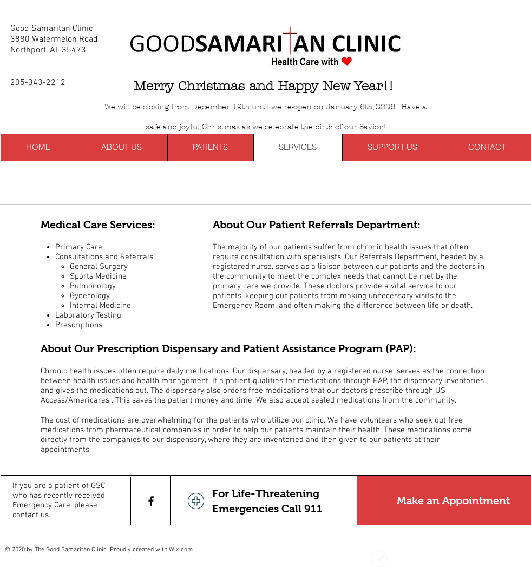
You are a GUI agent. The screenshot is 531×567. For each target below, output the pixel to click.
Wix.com (181, 549)
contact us (30, 515)
